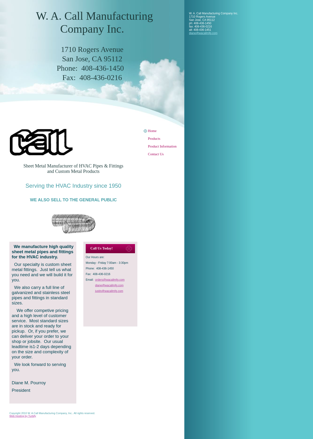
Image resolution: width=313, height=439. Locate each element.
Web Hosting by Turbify (22, 416)
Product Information (162, 146)
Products (154, 138)
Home (152, 131)
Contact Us (156, 154)
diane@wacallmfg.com (203, 33)
